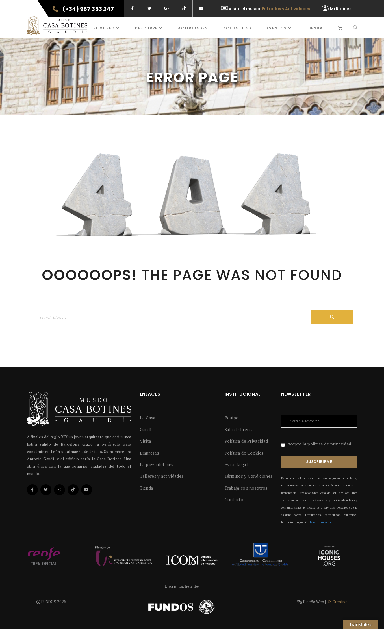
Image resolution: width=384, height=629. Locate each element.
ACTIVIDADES (193, 28)
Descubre (149, 28)
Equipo (232, 417)
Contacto (234, 499)
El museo (107, 28)
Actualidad (237, 28)
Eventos (279, 28)
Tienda (315, 28)
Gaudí (146, 429)
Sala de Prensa (239, 429)
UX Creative (337, 602)
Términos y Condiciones (249, 476)
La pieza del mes (156, 464)
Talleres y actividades (162, 476)
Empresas (149, 453)
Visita (145, 441)
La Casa (148, 417)
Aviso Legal (236, 464)
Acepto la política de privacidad (320, 443)
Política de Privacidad (246, 441)
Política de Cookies (244, 453)
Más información (321, 522)
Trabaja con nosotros (246, 488)
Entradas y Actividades (286, 9)
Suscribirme (319, 462)
